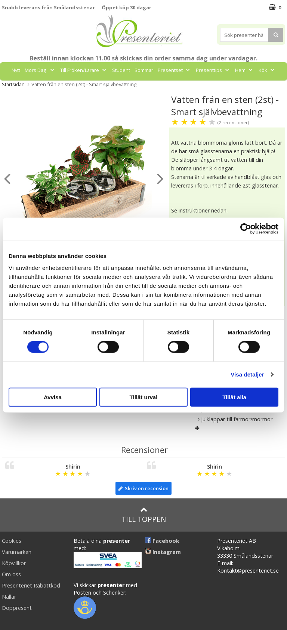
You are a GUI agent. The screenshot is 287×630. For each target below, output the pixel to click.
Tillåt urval (144, 397)
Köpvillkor (14, 563)
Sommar (144, 70)
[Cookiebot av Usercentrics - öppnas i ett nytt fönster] (245, 228)
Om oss (11, 574)
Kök (267, 70)
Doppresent (17, 607)
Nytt (16, 70)
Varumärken (16, 551)
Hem (244, 70)
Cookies (11, 540)
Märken (159, 87)
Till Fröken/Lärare (84, 70)
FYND (182, 87)
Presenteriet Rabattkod (31, 585)
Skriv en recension (143, 488)
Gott (132, 87)
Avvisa (53, 397)
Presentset (174, 70)
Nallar (9, 596)
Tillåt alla (234, 397)
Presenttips (213, 70)
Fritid (109, 87)
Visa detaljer (247, 374)
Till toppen (143, 515)
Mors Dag (40, 70)
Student (121, 70)
